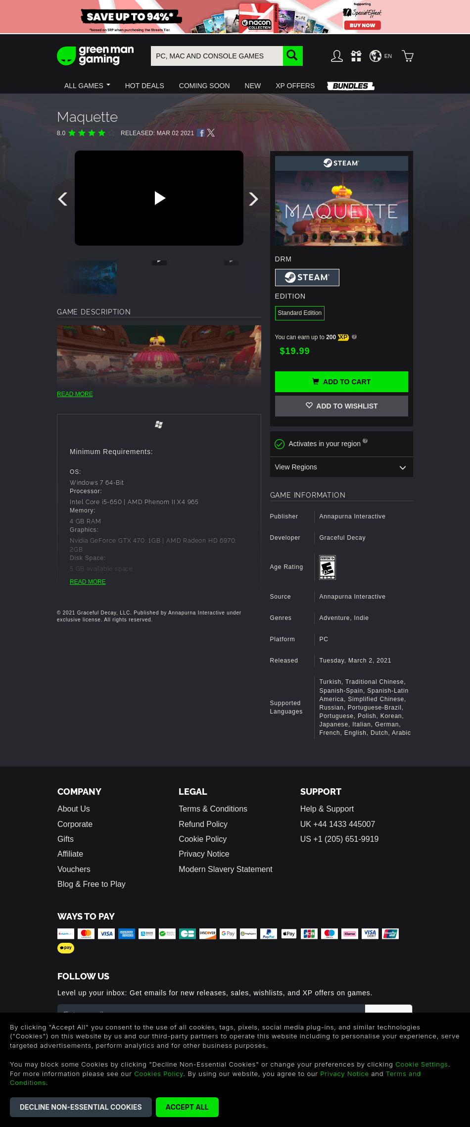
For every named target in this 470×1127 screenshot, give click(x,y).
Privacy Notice (204, 854)
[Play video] (159, 198)
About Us (73, 809)
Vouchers (74, 869)
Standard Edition (300, 312)
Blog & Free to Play (91, 884)
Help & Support (327, 809)
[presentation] (64, 201)
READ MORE (75, 394)
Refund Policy (203, 824)
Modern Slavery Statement (225, 869)
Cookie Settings (421, 1064)
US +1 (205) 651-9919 (339, 839)
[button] (87, 86)
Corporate (75, 824)
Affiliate (70, 854)
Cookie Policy (203, 839)
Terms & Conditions (213, 809)
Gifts (65, 839)
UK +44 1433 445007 (338, 824)
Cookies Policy (158, 1073)
